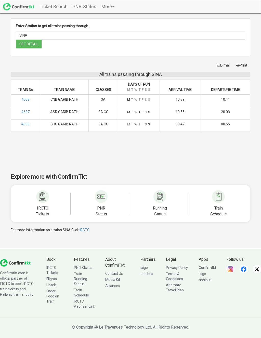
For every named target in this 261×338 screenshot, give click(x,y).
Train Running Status (80, 279)
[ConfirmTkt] (15, 263)
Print (241, 65)
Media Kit (112, 280)
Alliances (112, 286)
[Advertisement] (130, 156)
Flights (51, 279)
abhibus (146, 274)
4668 (25, 99)
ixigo (144, 268)
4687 (25, 112)
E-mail (223, 65)
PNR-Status (84, 6)
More (107, 6)
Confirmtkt (207, 268)
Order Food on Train (52, 296)
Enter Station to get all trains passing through (52, 26)
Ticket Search (54, 6)
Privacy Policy (177, 268)
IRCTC (84, 230)
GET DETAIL (28, 44)
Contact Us (114, 273)
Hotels (51, 285)
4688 (25, 124)
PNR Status (83, 268)
